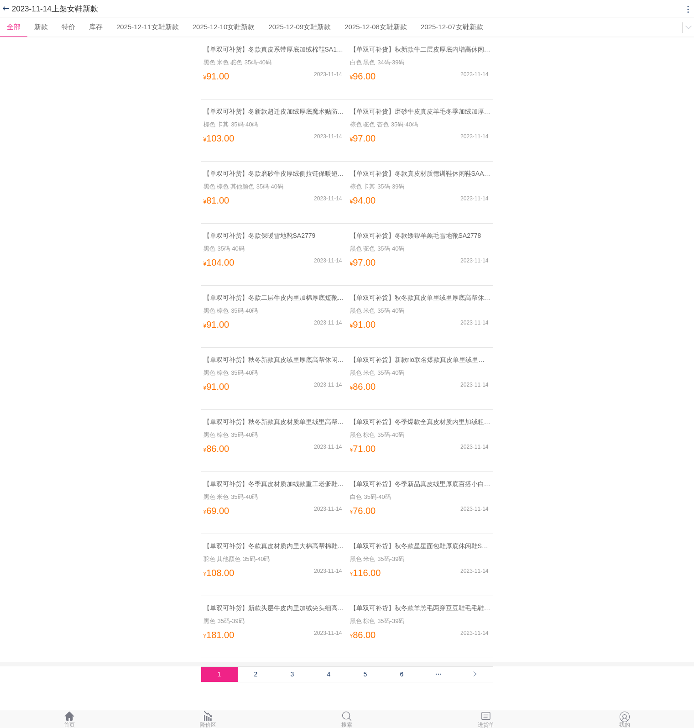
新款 (41, 27)
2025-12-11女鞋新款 (147, 27)
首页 (69, 719)
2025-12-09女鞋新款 (299, 27)
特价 (68, 27)
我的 (624, 719)
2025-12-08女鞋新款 (375, 27)
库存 (96, 27)
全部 (14, 27)
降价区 (208, 719)
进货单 (486, 719)
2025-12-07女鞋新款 (452, 27)
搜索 (346, 719)
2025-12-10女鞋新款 (224, 27)
